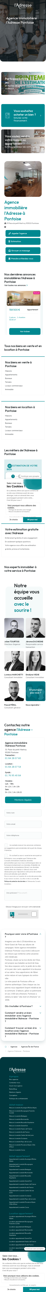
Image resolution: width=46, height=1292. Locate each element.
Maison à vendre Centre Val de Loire (21, 1135)
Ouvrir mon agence (15, 1086)
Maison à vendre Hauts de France (20, 1129)
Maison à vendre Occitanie (18, 1138)
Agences (13, 1047)
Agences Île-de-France (30, 1047)
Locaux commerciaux (14, 386)
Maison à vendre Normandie (19, 1119)
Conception (13, 1095)
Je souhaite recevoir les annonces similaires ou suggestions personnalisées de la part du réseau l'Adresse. (23, 848)
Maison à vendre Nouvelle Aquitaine (21, 1122)
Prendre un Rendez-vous (21, 258)
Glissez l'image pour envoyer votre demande (23, 907)
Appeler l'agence (18, 233)
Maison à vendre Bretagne (18, 1116)
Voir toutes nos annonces (16, 285)
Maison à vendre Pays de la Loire (20, 1142)
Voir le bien (25, 331)
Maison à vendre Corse (17, 1150)
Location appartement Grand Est (20, 1238)
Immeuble (9, 389)
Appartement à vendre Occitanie (20, 1196)
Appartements (11, 374)
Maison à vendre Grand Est (18, 1126)
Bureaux (8, 378)
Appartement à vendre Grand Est (20, 1181)
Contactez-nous (14, 1083)
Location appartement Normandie (21, 1230)
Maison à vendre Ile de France (19, 1132)
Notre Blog (13, 1089)
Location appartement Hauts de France (22, 1242)
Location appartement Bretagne (20, 1227)
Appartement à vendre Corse (19, 1207)
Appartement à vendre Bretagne (20, 1169)
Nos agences (13, 1079)
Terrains (8, 382)
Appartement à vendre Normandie (21, 1173)
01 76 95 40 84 (13, 775)
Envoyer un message (19, 250)
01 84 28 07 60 (13, 758)
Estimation (15, 241)
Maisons (8, 371)
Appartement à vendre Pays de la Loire (22, 1199)
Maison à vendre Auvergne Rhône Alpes (23, 1108)
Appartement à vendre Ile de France (21, 1187)
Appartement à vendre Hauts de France (22, 1184)
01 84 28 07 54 (13, 766)
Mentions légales (23, 799)
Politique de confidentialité (18, 1099)
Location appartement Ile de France (21, 1245)
